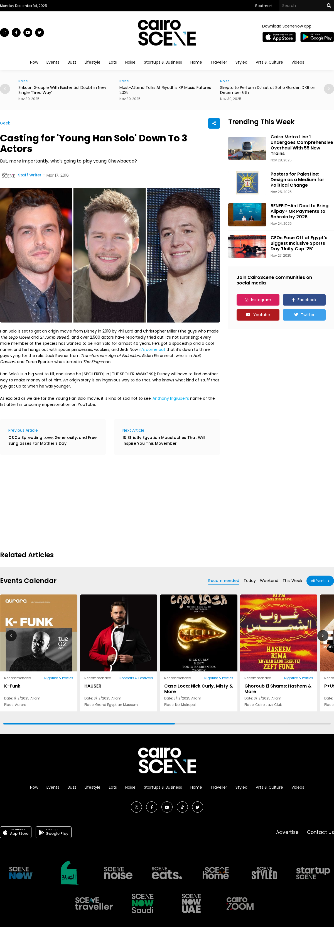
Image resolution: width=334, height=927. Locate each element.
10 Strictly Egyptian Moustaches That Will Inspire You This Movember (163, 440)
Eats (113, 62)
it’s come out (152, 349)
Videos (297, 62)
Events (52, 62)
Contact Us (320, 832)
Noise (130, 62)
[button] (329, 89)
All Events (318, 580)
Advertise (287, 832)
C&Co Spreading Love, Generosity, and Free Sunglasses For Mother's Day (52, 440)
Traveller (218, 62)
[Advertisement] (77, 502)
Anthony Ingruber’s (171, 398)
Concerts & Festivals (136, 678)
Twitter (308, 315)
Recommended (223, 580)
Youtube (261, 315)
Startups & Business (163, 62)
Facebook (307, 300)
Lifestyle (92, 62)
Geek (5, 123)
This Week (292, 580)
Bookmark (263, 5)
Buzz (72, 62)
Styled (241, 62)
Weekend (269, 580)
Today (250, 580)
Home (196, 62)
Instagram (261, 300)
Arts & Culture (269, 62)
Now (34, 62)
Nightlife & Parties (58, 678)
